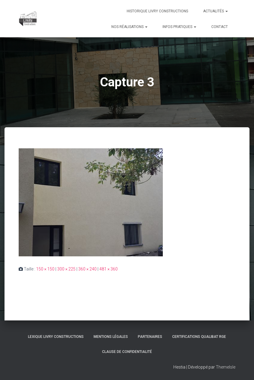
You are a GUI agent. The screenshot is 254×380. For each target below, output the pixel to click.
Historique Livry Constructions (157, 11)
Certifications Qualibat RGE (199, 337)
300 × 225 (66, 269)
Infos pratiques (179, 27)
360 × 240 (87, 269)
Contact (219, 27)
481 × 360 (108, 269)
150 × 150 (45, 269)
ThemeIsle (225, 367)
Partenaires (150, 337)
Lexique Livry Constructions (56, 337)
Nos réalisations (129, 27)
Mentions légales (111, 337)
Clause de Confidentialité (127, 352)
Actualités (215, 11)
